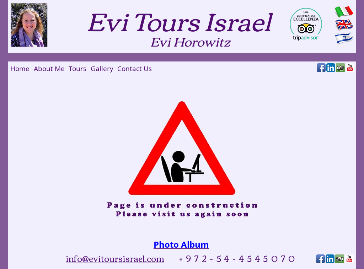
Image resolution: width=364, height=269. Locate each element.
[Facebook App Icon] (321, 67)
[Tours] (77, 69)
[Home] (20, 69)
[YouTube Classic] (350, 67)
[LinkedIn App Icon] (330, 67)
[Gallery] (102, 69)
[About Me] (49, 69)
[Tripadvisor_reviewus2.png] (340, 67)
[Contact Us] (134, 69)
